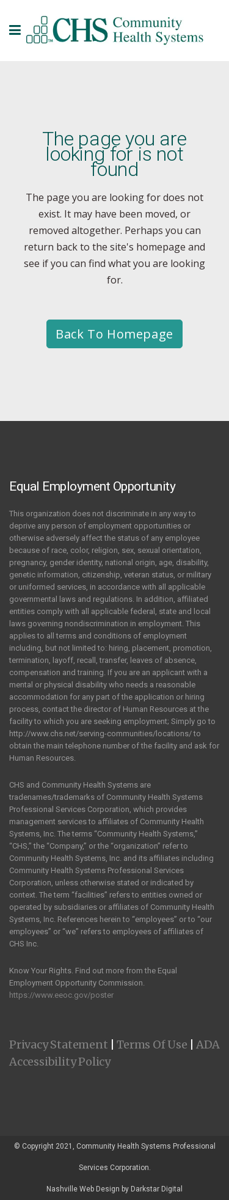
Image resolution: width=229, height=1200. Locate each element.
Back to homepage (114, 334)
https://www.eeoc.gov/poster (61, 995)
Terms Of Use (152, 1044)
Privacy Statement (58, 1044)
